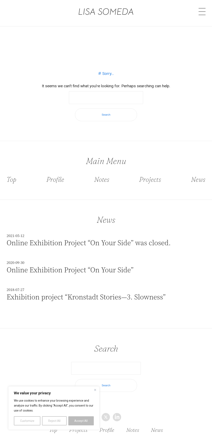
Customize (27, 420)
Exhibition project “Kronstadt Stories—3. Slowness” (86, 296)
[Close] (95, 389)
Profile (55, 179)
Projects (150, 179)
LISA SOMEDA (106, 11)
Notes (101, 179)
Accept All (81, 420)
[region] (53, 408)
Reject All (54, 420)
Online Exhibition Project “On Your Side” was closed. (89, 242)
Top (11, 179)
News (198, 179)
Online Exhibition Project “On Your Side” (70, 269)
